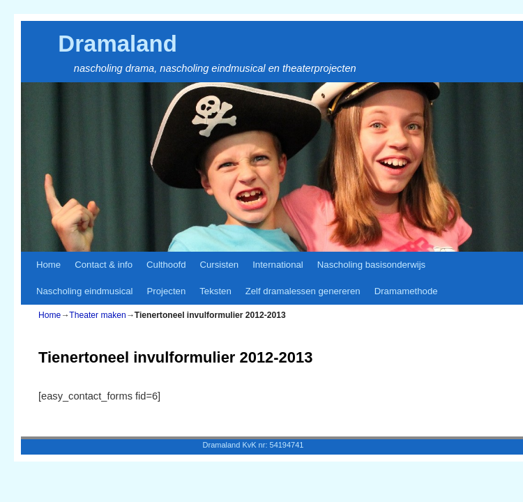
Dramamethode (406, 291)
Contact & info (103, 264)
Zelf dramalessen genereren (303, 291)
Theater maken (97, 315)
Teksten (215, 291)
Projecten (166, 291)
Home (48, 264)
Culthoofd (165, 264)
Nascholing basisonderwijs (371, 264)
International (277, 264)
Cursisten (218, 264)
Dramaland (117, 43)
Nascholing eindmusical (84, 291)
